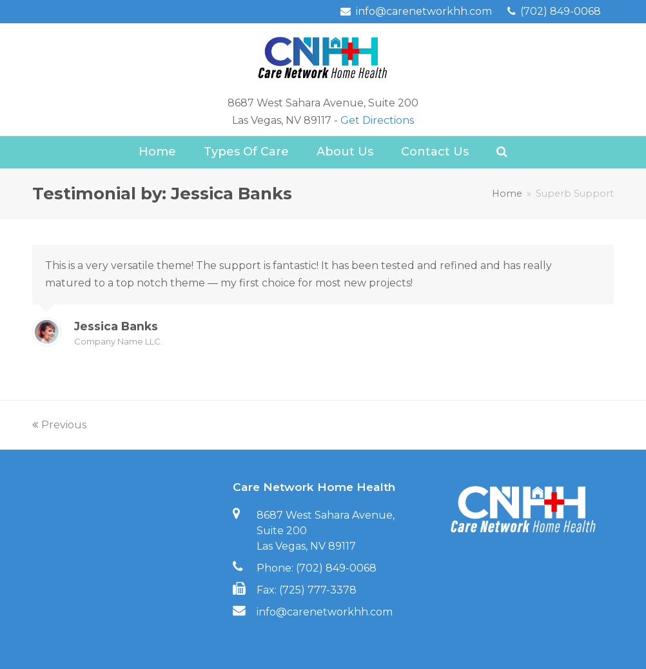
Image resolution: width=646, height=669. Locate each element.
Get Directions (377, 120)
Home (507, 193)
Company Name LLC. (118, 341)
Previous (59, 425)
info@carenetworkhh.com (325, 612)
